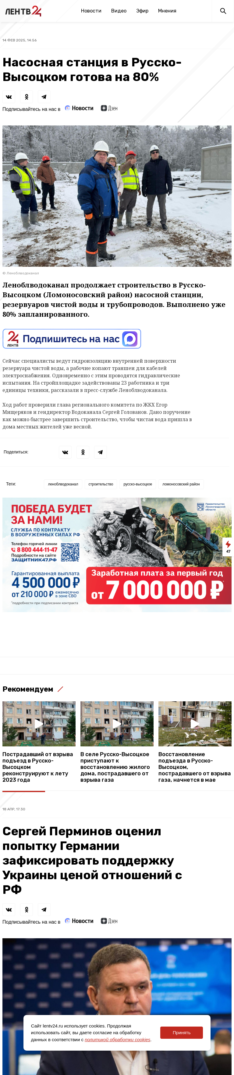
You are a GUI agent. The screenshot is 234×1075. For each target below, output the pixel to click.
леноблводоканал (63, 484)
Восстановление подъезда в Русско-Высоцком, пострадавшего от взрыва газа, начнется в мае (194, 767)
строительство (101, 484)
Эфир (142, 11)
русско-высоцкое (137, 484)
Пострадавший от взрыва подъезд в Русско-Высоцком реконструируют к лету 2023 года (37, 767)
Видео (118, 11)
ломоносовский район (181, 484)
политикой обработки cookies (117, 1039)
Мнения (167, 11)
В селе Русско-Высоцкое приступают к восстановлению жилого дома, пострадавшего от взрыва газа (115, 767)
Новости (91, 11)
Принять (182, 1032)
